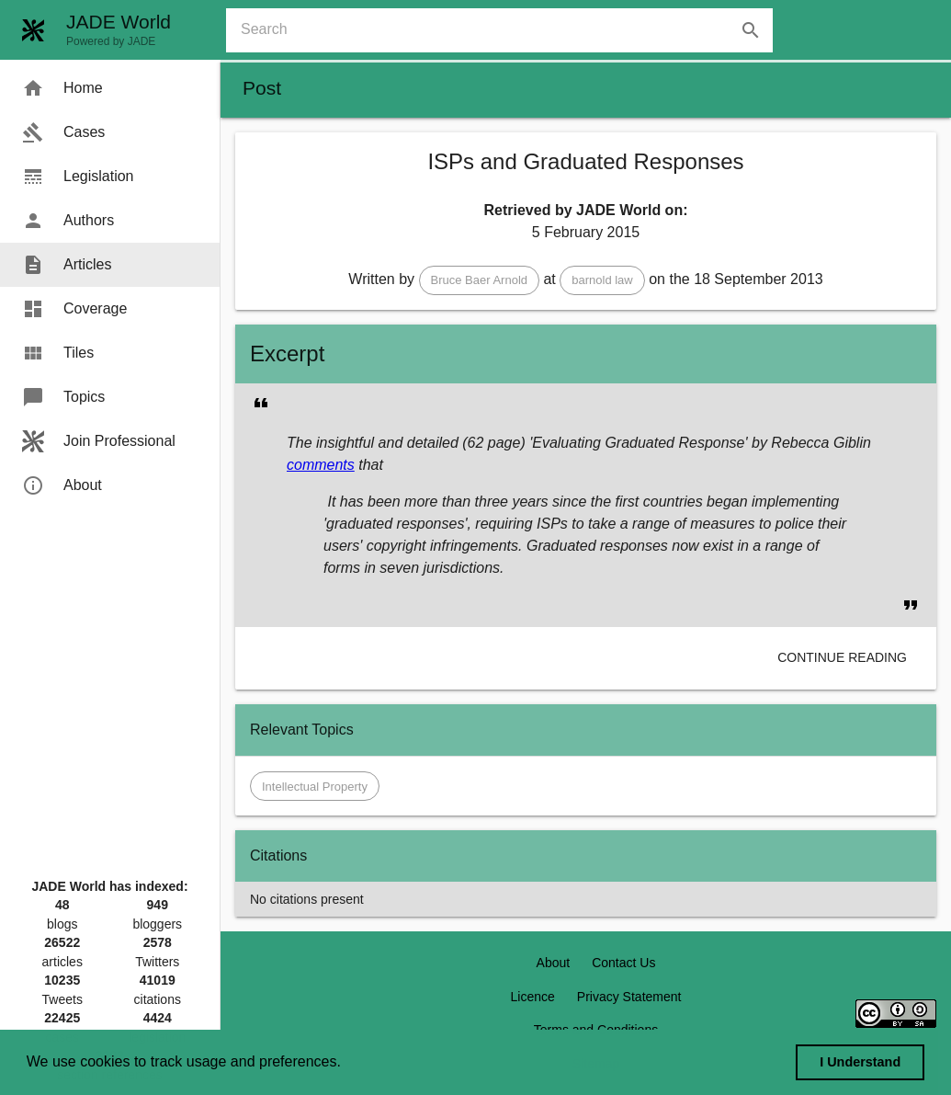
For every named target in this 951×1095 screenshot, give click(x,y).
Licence (533, 996)
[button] (479, 280)
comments (321, 465)
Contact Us (623, 962)
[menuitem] (110, 88)
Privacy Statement (629, 996)
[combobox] (507, 30)
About (554, 962)
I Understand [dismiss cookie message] (860, 1062)
